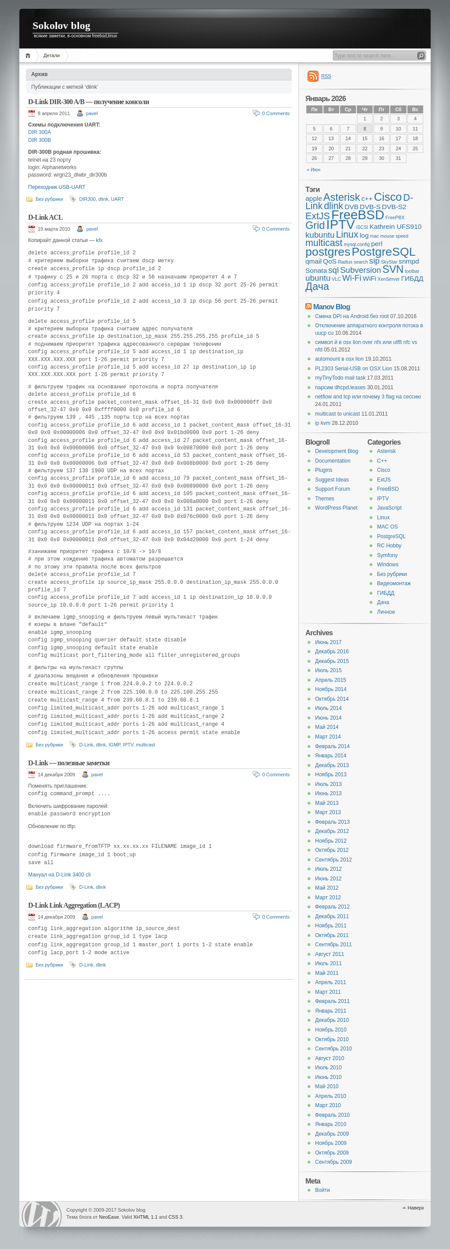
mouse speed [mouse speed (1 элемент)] (394, 236)
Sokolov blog (61, 25)
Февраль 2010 (332, 1115)
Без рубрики (49, 199)
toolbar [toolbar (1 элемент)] (412, 271)
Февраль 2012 (332, 907)
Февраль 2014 (332, 746)
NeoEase (109, 1217)
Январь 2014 (330, 756)
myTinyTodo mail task (340, 378)
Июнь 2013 (328, 793)
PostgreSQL (391, 536)
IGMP (114, 744)
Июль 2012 (328, 869)
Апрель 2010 (330, 1096)
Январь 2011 (330, 1011)
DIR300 (87, 199)
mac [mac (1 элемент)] (374, 236)
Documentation (333, 461)
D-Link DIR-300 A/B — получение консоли (88, 101)
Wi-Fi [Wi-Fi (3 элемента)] (352, 277)
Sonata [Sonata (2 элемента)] (316, 270)
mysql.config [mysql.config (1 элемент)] (357, 244)
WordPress (42, 1214)
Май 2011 (327, 973)
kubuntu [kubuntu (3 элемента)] (319, 234)
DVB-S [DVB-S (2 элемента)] (370, 206)
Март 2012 (328, 897)
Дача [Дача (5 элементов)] (317, 286)
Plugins (323, 470)
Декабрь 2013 (332, 765)
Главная (29, 55)
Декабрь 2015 (332, 661)
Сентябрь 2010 (333, 1049)
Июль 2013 (328, 784)
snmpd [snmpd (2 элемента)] (409, 261)
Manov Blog (331, 307)
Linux (383, 517)
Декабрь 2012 (332, 831)
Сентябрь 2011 (333, 944)
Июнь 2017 (328, 642)
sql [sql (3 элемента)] (333, 270)
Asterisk (386, 451)
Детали (52, 55)
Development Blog (336, 451)
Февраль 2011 (332, 1001)
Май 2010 (327, 1086)
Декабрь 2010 (332, 1020)
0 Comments (276, 113)
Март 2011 (328, 992)
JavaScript (389, 508)
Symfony (387, 555)
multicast (145, 744)
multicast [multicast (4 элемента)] (323, 243)
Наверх (416, 1207)
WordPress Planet (336, 508)
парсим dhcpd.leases (340, 387)
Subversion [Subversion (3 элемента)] (360, 270)
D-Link (86, 744)
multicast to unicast (337, 414)
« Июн (313, 169)
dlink (103, 199)
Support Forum (332, 489)
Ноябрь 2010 (331, 1030)
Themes (324, 499)
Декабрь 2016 (332, 651)
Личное (386, 612)
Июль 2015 (328, 670)
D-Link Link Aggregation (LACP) (74, 905)
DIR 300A (39, 132)
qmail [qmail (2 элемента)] (313, 261)
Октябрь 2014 (332, 699)
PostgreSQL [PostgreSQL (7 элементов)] (383, 251)
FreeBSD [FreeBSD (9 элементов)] (358, 214)
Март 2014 (328, 737)
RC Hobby (389, 546)
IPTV (128, 744)
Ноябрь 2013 (331, 774)
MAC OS (387, 527)
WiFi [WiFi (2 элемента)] (369, 278)
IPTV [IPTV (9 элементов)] (340, 224)
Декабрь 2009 (332, 1134)
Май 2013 (327, 803)
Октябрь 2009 (332, 1153)
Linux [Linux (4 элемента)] (347, 234)
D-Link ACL (45, 217)
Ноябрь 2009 (331, 1143)
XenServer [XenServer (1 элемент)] (388, 279)
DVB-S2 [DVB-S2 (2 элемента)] (394, 206)
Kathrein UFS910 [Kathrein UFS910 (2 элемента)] (396, 226)
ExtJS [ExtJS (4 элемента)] (317, 216)
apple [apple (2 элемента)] (313, 198)
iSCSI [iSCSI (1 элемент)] (362, 227)
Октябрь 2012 (332, 850)
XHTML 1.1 (145, 1217)
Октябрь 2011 (332, 935)
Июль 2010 (328, 1067)
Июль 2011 (328, 963)
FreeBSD (388, 489)
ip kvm (322, 423)
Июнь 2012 (328, 879)
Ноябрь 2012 (331, 841)
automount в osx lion (339, 359)
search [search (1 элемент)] (361, 261)
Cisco (383, 470)
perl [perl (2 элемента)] (376, 243)
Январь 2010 (330, 1124)
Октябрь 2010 (332, 1039)
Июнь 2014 (328, 718)
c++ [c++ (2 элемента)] (367, 198)
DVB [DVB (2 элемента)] (352, 206)
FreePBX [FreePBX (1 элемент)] (394, 217)
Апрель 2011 (330, 982)
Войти (322, 1190)
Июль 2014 (328, 708)
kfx (99, 240)
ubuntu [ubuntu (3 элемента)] (317, 277)
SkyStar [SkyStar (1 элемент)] (389, 261)
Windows (388, 564)
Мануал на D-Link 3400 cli (59, 875)
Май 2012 (327, 888)
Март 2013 (328, 812)
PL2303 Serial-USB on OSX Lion (353, 369)
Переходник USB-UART (57, 187)
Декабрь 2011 (332, 916)
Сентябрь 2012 (333, 860)
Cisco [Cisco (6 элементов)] (388, 197)
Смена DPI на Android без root (352, 316)
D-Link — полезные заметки (68, 763)
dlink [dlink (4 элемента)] (333, 206)
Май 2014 (327, 727)
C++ (382, 461)
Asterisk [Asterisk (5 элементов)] (341, 197)
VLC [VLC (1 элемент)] (336, 279)
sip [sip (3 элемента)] (374, 260)
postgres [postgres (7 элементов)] (327, 251)
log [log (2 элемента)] (364, 235)
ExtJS (384, 480)
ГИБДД (385, 593)
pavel (92, 113)
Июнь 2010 (328, 1077)
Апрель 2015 (330, 680)
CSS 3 (175, 1217)
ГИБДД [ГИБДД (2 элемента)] (412, 278)
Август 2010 (329, 1058)
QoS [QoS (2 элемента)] (330, 261)
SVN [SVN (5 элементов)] (392, 269)
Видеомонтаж (394, 583)
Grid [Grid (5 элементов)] (315, 225)
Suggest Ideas (332, 480)
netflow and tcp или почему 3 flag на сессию (368, 397)
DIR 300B (39, 140)
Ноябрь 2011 (331, 926)
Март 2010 (328, 1105)
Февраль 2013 (332, 822)
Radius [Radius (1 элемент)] (345, 261)
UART (117, 199)
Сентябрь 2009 (333, 1162)
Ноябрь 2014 (331, 689)
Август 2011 (329, 954)
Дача (383, 602)
